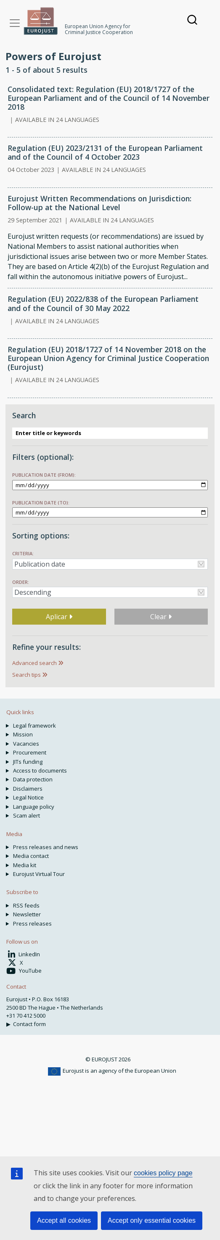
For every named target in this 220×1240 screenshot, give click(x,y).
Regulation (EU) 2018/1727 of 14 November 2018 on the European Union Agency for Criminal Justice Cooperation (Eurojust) (108, 358)
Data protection (33, 779)
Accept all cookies (64, 1220)
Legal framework (34, 725)
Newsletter (27, 914)
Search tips (26, 674)
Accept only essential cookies (152, 1220)
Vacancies (26, 743)
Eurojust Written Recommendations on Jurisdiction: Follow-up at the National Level (99, 202)
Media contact (31, 856)
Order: (20, 582)
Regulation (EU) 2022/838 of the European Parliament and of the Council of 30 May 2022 (103, 303)
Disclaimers (27, 788)
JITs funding (27, 761)
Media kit (24, 865)
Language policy (33, 806)
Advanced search (34, 663)
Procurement (29, 752)
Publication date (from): (44, 475)
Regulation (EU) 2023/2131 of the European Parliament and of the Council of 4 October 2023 (105, 152)
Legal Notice (28, 797)
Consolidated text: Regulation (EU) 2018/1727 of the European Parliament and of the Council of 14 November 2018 (108, 98)
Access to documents (40, 770)
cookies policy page (163, 1173)
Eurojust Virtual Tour (39, 874)
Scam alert (26, 815)
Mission (23, 734)
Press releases (32, 923)
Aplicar (59, 616)
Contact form (29, 1024)
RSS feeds (26, 905)
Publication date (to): (40, 502)
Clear (161, 616)
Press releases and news (45, 847)
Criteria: (23, 553)
